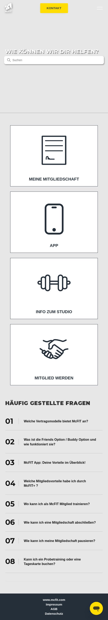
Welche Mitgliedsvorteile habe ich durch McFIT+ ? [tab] (45, 483)
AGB (54, 609)
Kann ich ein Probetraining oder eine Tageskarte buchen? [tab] (43, 561)
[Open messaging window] (96, 608)
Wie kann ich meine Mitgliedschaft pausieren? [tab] (50, 540)
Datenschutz (54, 613)
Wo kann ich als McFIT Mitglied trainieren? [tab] (47, 503)
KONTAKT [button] (54, 8)
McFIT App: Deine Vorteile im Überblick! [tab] (45, 462)
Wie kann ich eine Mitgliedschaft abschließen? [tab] (50, 522)
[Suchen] (54, 60)
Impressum (54, 604)
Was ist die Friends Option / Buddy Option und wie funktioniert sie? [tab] (50, 441)
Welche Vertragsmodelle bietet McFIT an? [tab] (46, 421)
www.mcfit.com (54, 599)
